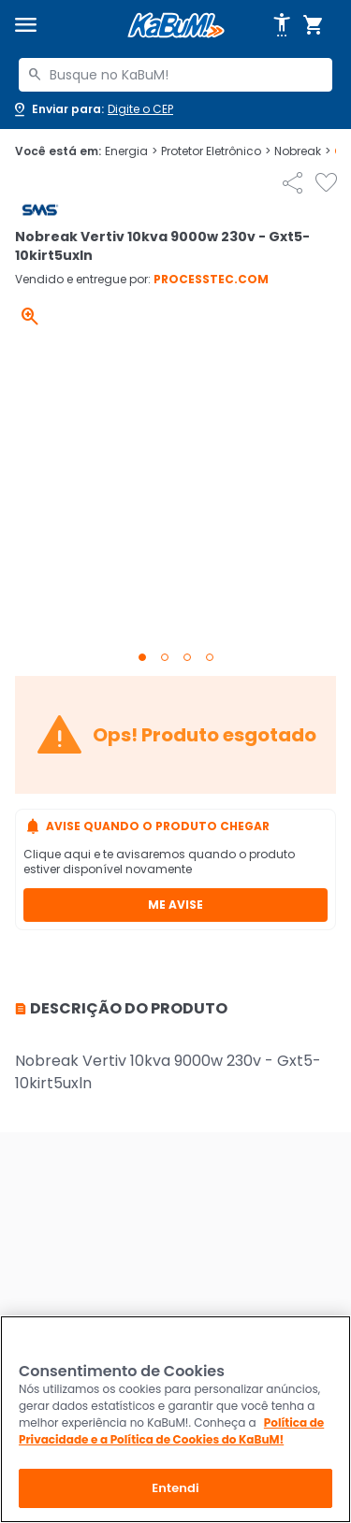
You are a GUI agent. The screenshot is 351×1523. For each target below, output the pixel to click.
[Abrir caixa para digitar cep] (92, 109)
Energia (131, 151)
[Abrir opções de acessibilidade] (282, 25)
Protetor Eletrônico (216, 151)
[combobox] (175, 75)
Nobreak (302, 151)
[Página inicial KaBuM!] (176, 25)
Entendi (175, 1488)
